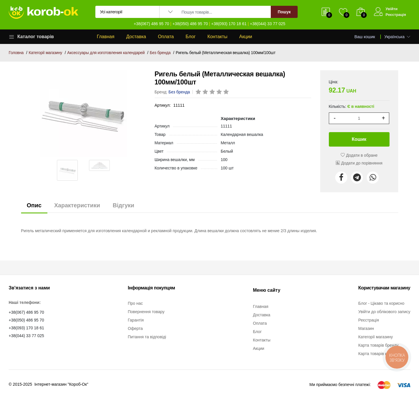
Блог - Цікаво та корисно (381, 303)
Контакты (217, 36)
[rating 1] (199, 92)
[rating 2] (206, 92)
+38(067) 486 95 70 (151, 23)
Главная (105, 36)
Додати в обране (359, 155)
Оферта (135, 328)
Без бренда (160, 52)
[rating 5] (226, 92)
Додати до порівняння (359, 163)
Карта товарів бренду (378, 345)
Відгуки (123, 205)
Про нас (135, 303)
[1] (359, 118)
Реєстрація (395, 14)
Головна (16, 52)
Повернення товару (146, 311)
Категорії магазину (45, 52)
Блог (191, 36)
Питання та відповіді (147, 337)
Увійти (391, 9)
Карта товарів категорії (379, 353)
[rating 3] (213, 92)
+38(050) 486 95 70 (190, 23)
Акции (245, 36)
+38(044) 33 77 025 (267, 23)
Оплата (166, 36)
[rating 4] (219, 92)
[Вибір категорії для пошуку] (127, 12)
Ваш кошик (365, 36)
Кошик (359, 139)
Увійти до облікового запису (384, 311)
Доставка (136, 36)
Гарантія (136, 320)
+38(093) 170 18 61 (229, 23)
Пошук (284, 12)
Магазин (366, 328)
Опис (34, 205)
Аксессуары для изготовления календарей (106, 52)
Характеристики (77, 205)
